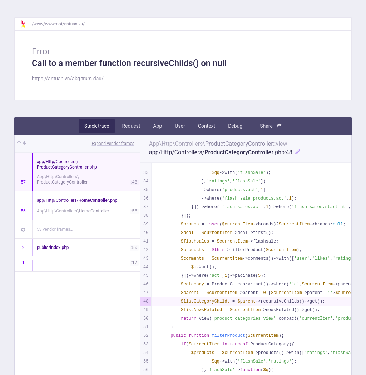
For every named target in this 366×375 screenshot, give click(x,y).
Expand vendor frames (113, 143)
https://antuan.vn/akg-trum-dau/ (68, 78)
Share (271, 126)
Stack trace (96, 126)
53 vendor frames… (55, 229)
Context (206, 126)
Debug (235, 126)
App (157, 126)
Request (131, 126)
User (180, 126)
